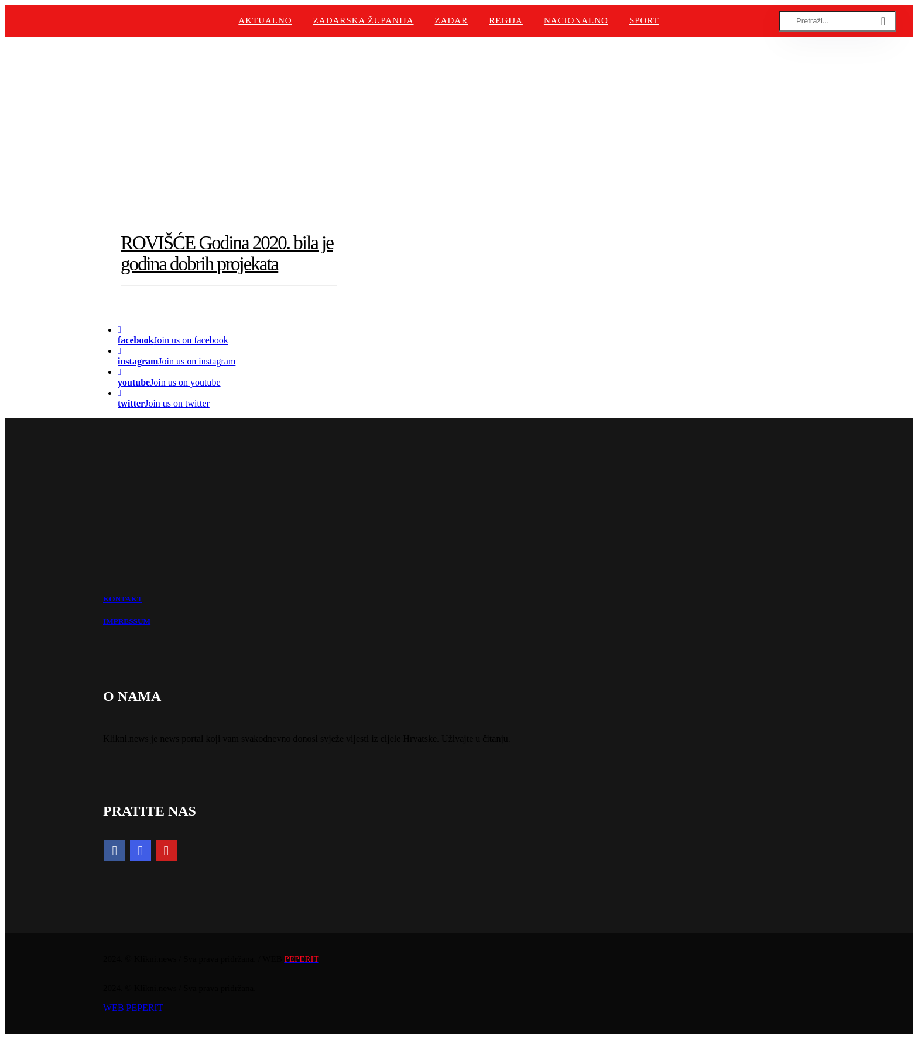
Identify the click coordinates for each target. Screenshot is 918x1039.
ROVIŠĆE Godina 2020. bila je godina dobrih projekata (227, 253)
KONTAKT (122, 598)
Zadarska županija (363, 20)
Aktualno (265, 20)
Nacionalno (576, 20)
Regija (506, 20)
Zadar (451, 20)
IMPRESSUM (126, 621)
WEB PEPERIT (133, 1008)
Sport (644, 20)
